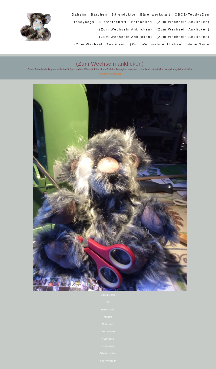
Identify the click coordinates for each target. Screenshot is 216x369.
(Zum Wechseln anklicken (100, 44)
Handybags (84, 22)
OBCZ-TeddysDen (192, 14)
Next (119, 74)
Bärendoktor (124, 14)
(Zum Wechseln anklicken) (183, 22)
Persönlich (141, 22)
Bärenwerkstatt (155, 14)
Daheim (79, 14)
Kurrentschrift (113, 22)
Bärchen (99, 14)
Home (102, 74)
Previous (111, 74)
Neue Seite (198, 44)
